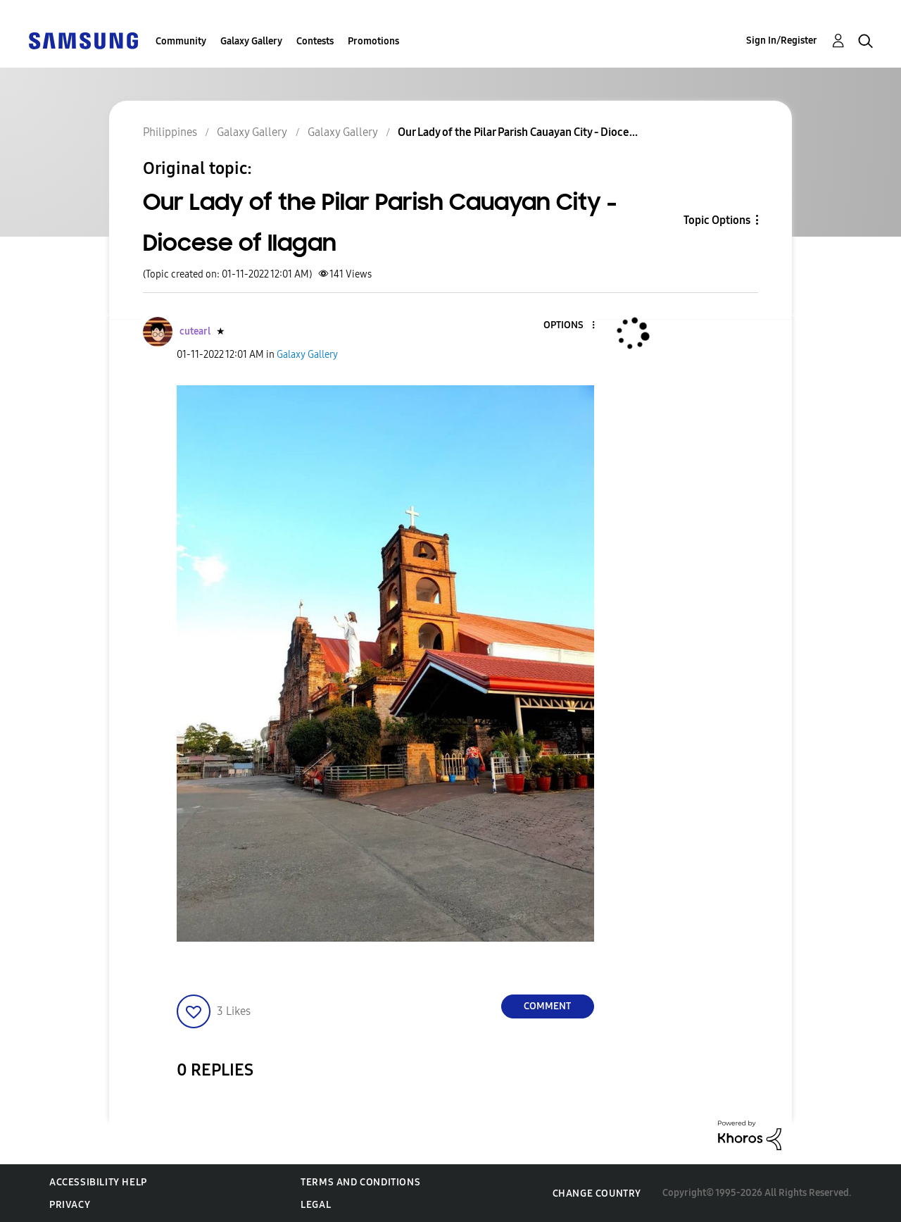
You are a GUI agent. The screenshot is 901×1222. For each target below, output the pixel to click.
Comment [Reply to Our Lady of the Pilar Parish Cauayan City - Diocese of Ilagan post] (547, 1006)
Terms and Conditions (360, 1182)
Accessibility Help (98, 1182)
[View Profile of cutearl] (194, 331)
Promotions (373, 41)
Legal (316, 1205)
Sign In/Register (781, 40)
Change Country (597, 1193)
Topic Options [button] (716, 220)
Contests (315, 41)
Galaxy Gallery (251, 41)
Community (181, 41)
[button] (569, 325)
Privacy (69, 1205)
